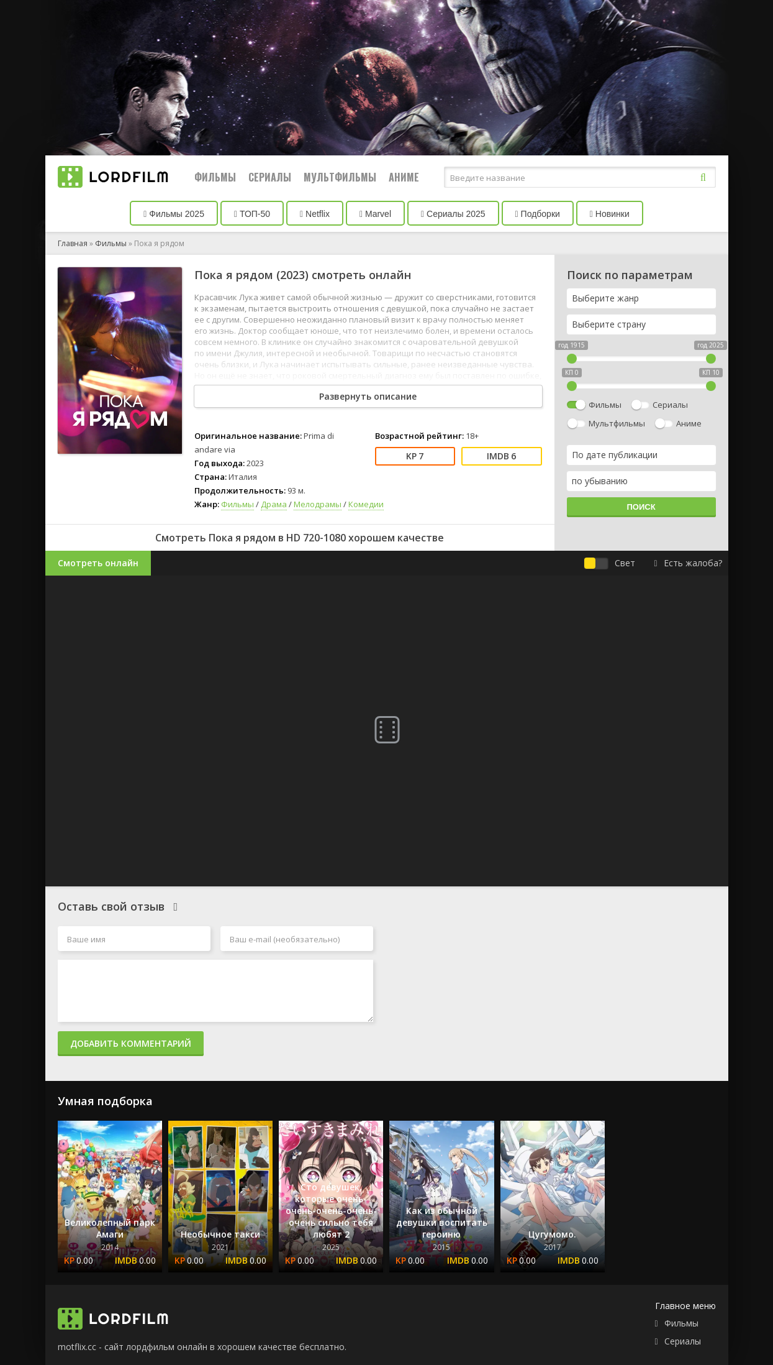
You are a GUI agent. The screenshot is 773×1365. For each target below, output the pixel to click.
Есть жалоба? (687, 563)
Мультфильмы (340, 177)
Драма (274, 504)
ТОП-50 (252, 214)
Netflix (315, 214)
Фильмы (215, 177)
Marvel (375, 214)
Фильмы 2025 (173, 214)
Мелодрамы (317, 504)
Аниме (404, 177)
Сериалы (269, 177)
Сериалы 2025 (453, 214)
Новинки (610, 214)
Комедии (366, 504)
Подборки (537, 214)
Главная (73, 243)
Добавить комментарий (130, 1043)
